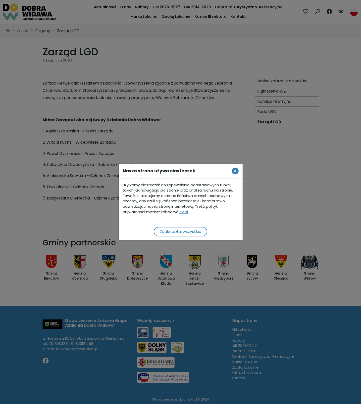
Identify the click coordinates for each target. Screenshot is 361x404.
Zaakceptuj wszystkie (180, 231)
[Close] (235, 171)
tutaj (183, 211)
